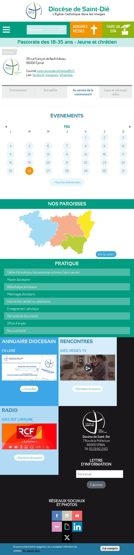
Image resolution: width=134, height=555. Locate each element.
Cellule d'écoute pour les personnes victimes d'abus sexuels (43, 272)
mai (67, 126)
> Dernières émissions (87, 389)
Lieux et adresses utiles (115, 92)
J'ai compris (110, 548)
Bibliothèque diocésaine (22, 287)
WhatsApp (66, 75)
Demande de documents (22, 316)
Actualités (50, 90)
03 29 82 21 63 (98, 449)
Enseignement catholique (23, 309)
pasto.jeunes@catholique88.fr (55, 71)
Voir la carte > (106, 254)
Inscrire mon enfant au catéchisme (28, 301)
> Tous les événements (67, 182)
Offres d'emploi (16, 323)
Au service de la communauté (86, 93)
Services (9, 52)
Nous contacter (16, 331)
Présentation (18, 90)
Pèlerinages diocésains (21, 294)
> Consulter (29, 389)
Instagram (52, 75)
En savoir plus (31, 550)
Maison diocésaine (18, 280)
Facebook (38, 75)
